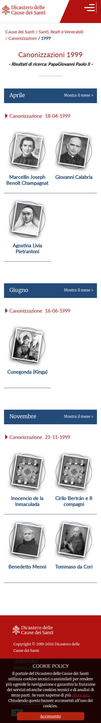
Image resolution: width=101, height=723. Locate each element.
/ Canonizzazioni (21, 38)
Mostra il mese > (48, 97)
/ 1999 (44, 38)
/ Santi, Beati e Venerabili (59, 31)
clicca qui (80, 695)
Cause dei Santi (19, 31)
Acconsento (50, 716)
